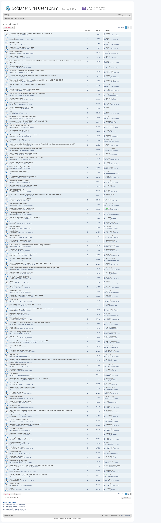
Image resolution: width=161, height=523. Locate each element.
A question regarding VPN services (22, 208)
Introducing (14, 231)
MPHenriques (109, 309)
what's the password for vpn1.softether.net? (25, 89)
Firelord (13, 301)
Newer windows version (18, 364)
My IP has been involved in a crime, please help (26, 158)
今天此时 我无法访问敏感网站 (19, 277)
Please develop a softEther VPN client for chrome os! (28, 474)
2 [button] (128, 27)
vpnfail (13, 246)
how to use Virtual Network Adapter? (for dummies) (28, 93)
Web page (13, 222)
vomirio (108, 263)
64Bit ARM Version (16, 51)
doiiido (13, 430)
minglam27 (14, 421)
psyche (108, 374)
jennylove (108, 419)
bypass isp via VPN (16, 249)
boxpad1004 (14, 81)
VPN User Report (15, 345)
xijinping (13, 362)
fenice (107, 208)
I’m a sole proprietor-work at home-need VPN (25, 424)
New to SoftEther (15, 479)
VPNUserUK (14, 402)
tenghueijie (109, 167)
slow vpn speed (15, 235)
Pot (107, 438)
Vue (107, 401)
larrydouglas (14, 209)
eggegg (13, 223)
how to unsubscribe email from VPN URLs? (25, 217)
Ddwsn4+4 (14, 425)
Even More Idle (15, 470)
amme (13, 333)
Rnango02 (108, 470)
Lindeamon (14, 384)
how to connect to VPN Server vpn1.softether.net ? (27, 84)
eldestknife (14, 328)
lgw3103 (13, 159)
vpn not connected (16, 286)
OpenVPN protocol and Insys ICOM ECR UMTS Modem (29, 378)
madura (13, 347)
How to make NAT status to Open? (22, 107)
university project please (18, 461)
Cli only (12, 38)
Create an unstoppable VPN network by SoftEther (27, 295)
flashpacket (14, 296)
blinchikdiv (14, 205)
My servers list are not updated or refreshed (25, 135)
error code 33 (14, 42)
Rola (12, 366)
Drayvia (108, 323)
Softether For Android (17, 442)
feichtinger (14, 39)
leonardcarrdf (14, 173)
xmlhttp (13, 191)
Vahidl (13, 67)
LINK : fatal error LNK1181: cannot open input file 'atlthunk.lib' (31, 465)
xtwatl (12, 154)
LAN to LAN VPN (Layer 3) (19, 419)
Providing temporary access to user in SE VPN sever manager (31, 309)
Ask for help (14, 374)
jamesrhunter (14, 196)
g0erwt (13, 457)
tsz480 (13, 278)
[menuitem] (6, 15)
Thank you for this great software (21, 272)
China (107, 406)
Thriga (13, 310)
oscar (12, 35)
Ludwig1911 (14, 118)
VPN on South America (17, 318)
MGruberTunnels (110, 327)
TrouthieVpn (14, 232)
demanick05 (109, 456)
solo (107, 38)
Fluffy (12, 453)
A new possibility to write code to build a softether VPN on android (33, 75)
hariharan (13, 324)
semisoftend (14, 407)
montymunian (15, 338)
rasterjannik (14, 448)
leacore (13, 182)
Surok (12, 164)
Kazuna (13, 228)
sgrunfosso (14, 379)
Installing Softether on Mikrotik (20, 258)
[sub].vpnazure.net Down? (19, 103)
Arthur (13, 177)
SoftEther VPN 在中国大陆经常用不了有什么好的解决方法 (29, 121)
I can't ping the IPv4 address (19, 180)
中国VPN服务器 (15, 226)
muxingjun (14, 218)
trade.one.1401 (15, 264)
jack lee (108, 295)
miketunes (14, 48)
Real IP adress (15, 483)
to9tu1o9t (13, 251)
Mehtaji (108, 318)
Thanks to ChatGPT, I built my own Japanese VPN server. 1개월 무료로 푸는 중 (37, 80)
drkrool (108, 392)
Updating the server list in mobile (21, 162)
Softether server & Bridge (18, 171)
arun (12, 168)
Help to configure (16, 112)
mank (12, 305)
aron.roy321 (109, 272)
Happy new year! (15, 290)
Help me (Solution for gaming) (20, 401)
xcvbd (107, 190)
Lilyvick (13, 439)
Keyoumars (14, 260)
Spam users (14, 300)
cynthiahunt (14, 141)
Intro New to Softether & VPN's (20, 433)
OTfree (13, 104)
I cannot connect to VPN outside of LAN (23, 185)
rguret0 (108, 479)
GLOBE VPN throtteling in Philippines (23, 116)
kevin (11, 281)
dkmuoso (13, 370)
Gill (12, 113)
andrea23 (108, 139)
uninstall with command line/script (22, 47)
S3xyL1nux (14, 412)
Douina (13, 393)
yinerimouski (14, 398)
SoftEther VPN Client (17, 139)
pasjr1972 (108, 365)
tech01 (13, 241)
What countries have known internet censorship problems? (30, 245)
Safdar (13, 444)
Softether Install (15, 451)
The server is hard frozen (18, 203)
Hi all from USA (15, 406)
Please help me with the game (20, 126)
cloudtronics (14, 53)
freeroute (13, 416)
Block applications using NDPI (20, 199)
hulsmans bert (15, 351)
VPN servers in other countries (20, 240)
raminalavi (108, 345)
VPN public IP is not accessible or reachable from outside (30, 322)
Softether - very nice (17, 447)
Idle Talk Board (10, 24)
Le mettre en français (17, 392)
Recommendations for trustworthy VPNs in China (27, 71)
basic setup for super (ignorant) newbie (23, 153)
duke (12, 489)
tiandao (13, 273)
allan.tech (13, 145)
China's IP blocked (16, 369)
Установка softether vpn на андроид (23, 387)
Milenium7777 (15, 389)
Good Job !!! (14, 383)
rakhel (13, 109)
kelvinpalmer (14, 480)
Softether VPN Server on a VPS (20, 350)
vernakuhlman (109, 222)
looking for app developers (19, 438)
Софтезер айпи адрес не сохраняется (23, 254)
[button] (131, 27)
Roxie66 (13, 485)
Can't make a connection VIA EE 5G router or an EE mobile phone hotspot (35, 194)
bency (12, 287)
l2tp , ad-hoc (14, 354)
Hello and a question (17, 456)
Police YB (14, 375)
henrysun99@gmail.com (17, 466)
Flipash (108, 484)
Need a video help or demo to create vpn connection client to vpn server (35, 267)
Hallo (11, 488)
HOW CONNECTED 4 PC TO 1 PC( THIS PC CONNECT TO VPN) (31, 263)
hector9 (13, 200)
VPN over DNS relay (16, 429)
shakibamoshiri (110, 240)
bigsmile (13, 269)
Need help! (13, 327)
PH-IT (12, 315)
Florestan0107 (15, 150)
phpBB (61, 518)
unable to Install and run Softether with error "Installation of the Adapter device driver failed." (42, 144)
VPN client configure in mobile (20, 167)
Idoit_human (14, 95)
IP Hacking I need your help (19, 213)
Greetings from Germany (18, 313)
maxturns (13, 186)
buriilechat (14, 462)
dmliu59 (13, 476)
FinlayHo (13, 131)
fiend (12, 57)
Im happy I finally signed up (19, 130)
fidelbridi (13, 319)
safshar (13, 136)
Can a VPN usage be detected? (20, 332)
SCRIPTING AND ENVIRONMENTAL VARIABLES (26, 304)
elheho (13, 356)
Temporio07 (14, 99)
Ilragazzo (13, 434)
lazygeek (108, 410)
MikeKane (108, 369)
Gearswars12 (14, 127)
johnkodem (14, 237)
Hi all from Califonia (16, 396)
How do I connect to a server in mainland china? (26, 148)
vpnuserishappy (15, 471)
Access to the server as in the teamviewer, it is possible (29, 341)
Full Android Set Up (16, 56)
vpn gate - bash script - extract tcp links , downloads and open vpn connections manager (41, 410)
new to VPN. (14, 336)
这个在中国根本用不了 (17, 190)
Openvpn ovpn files (16, 66)
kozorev (13, 255)
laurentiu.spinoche (16, 342)
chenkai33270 (15, 123)
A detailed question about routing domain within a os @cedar (31, 33)
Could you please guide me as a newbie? (24, 176)
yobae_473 (14, 72)
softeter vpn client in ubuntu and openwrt (24, 415)
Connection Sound (16, 98)
